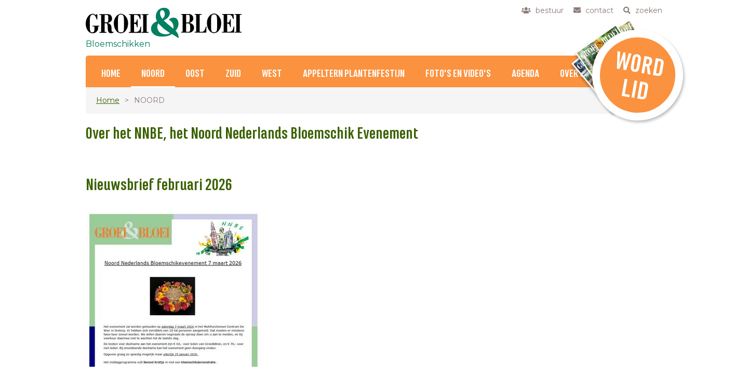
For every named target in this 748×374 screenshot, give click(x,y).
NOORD (153, 74)
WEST (272, 74)
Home (111, 74)
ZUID (233, 74)
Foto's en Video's (458, 74)
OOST (195, 74)
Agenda (525, 74)
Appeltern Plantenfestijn (354, 74)
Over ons (577, 74)
